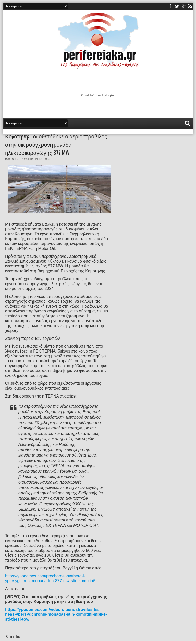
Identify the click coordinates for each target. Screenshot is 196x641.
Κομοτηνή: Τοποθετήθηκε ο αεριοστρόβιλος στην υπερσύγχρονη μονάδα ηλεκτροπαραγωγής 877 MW (56, 144)
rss (190, 6)
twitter (177, 6)
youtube (183, 6)
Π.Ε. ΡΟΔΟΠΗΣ (24, 159)
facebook (170, 6)
